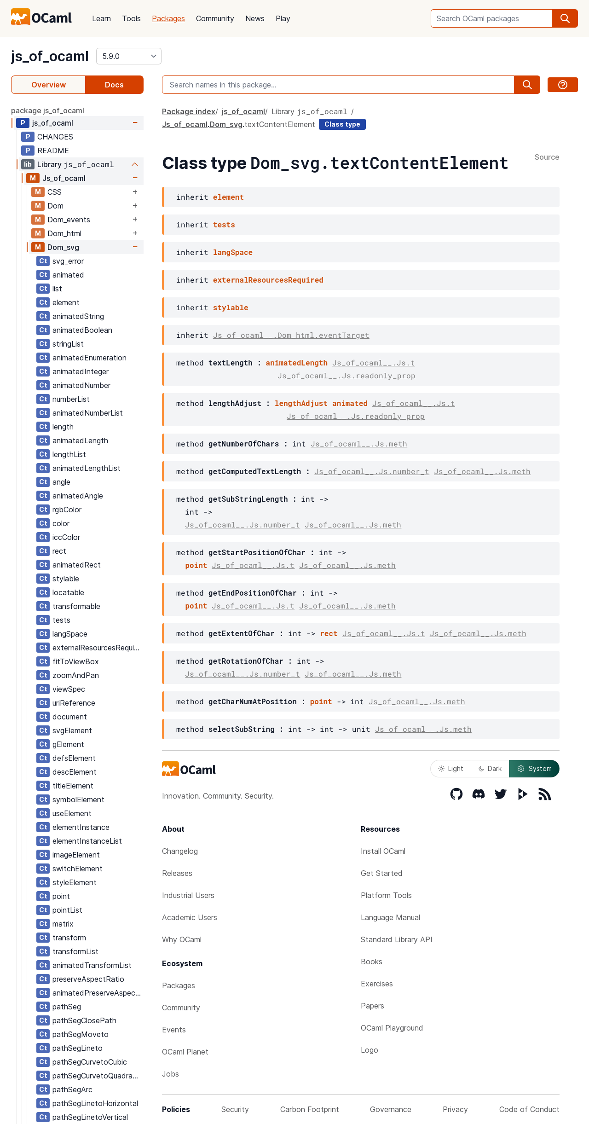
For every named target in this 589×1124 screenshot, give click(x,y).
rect (59, 551)
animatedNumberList (87, 412)
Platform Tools (386, 895)
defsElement (74, 758)
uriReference (73, 702)
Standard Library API (397, 939)
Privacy (455, 1109)
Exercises (377, 983)
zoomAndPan (75, 675)
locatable (68, 592)
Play (283, 18)
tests (61, 620)
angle (61, 482)
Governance (390, 1109)
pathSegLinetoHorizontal (95, 1103)
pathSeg (66, 1006)
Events (174, 1029)
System (534, 769)
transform (69, 937)
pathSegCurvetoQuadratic (96, 1075)
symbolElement (78, 799)
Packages (168, 18)
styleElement (74, 882)
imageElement (76, 854)
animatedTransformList (92, 965)
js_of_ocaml (50, 56)
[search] (565, 18)
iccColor (66, 537)
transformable (76, 606)
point (61, 896)
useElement (72, 813)
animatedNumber (81, 385)
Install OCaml (383, 851)
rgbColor (66, 509)
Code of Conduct (529, 1109)
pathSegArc (72, 1089)
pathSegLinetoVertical (90, 1117)
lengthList (69, 454)
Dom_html (64, 233)
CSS (54, 192)
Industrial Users (188, 895)
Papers (372, 1005)
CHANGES (55, 136)
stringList (68, 343)
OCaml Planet (185, 1051)
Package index (188, 111)
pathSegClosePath (84, 1020)
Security (235, 1109)
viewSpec (68, 689)
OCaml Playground (392, 1027)
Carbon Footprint (309, 1109)
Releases (177, 873)
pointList (67, 910)
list (57, 288)
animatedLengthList (86, 468)
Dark (490, 768)
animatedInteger (80, 371)
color (60, 523)
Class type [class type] (342, 124)
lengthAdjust (301, 403)
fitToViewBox (75, 661)
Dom (55, 205)
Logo (369, 1049)
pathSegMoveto (80, 1034)
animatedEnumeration (89, 357)
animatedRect (76, 564)
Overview (48, 84)
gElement (68, 744)
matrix (63, 923)
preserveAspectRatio (88, 979)
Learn (101, 18)
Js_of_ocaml (64, 178)
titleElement (72, 785)
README (53, 150)
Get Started (382, 873)
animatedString (78, 316)
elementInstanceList (87, 841)
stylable (65, 578)
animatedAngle (77, 495)
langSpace (69, 633)
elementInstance (81, 827)
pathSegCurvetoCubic (89, 1061)
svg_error (68, 261)
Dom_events (68, 219)
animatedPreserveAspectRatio (97, 992)
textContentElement (279, 124)
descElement (74, 771)
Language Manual (390, 917)
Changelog (180, 851)
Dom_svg (63, 247)
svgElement (72, 730)
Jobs (170, 1073)
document (69, 716)
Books (371, 961)
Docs (114, 84)
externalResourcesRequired (97, 647)
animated (68, 274)
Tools (131, 18)
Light (450, 768)
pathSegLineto (77, 1048)
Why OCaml (182, 939)
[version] (129, 56)
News (255, 18)
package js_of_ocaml (47, 110)
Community (215, 18)
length (63, 426)
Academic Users (189, 917)
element (66, 302)
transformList (75, 951)
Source (547, 157)
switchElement (77, 868)
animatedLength (80, 440)
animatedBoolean (82, 330)
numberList (71, 399)
